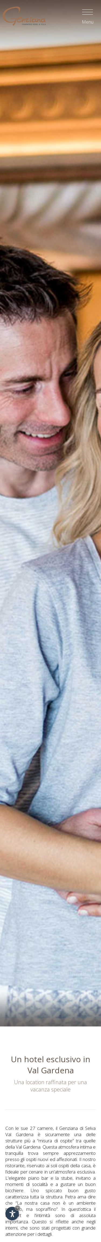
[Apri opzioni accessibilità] (12, 1213)
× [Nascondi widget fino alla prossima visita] (17, 1208)
